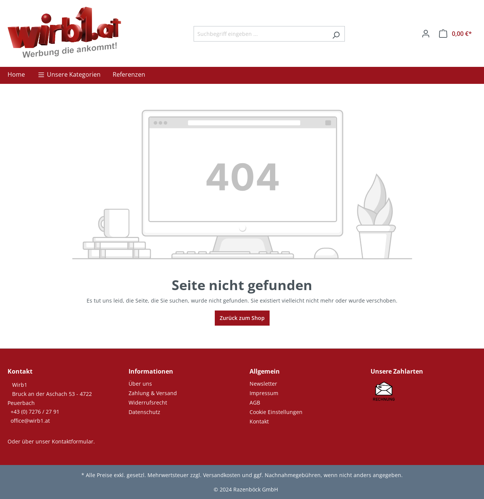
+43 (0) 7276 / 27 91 (35, 411)
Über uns (140, 383)
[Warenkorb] (455, 33)
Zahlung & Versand (153, 393)
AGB (255, 402)
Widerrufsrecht (148, 402)
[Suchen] (336, 34)
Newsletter (263, 383)
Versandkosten (221, 475)
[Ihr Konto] (425, 33)
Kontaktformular (72, 441)
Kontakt (259, 421)
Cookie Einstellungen (276, 412)
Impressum (264, 393)
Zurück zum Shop (242, 317)
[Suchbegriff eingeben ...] (260, 34)
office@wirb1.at (30, 420)
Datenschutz (144, 412)
